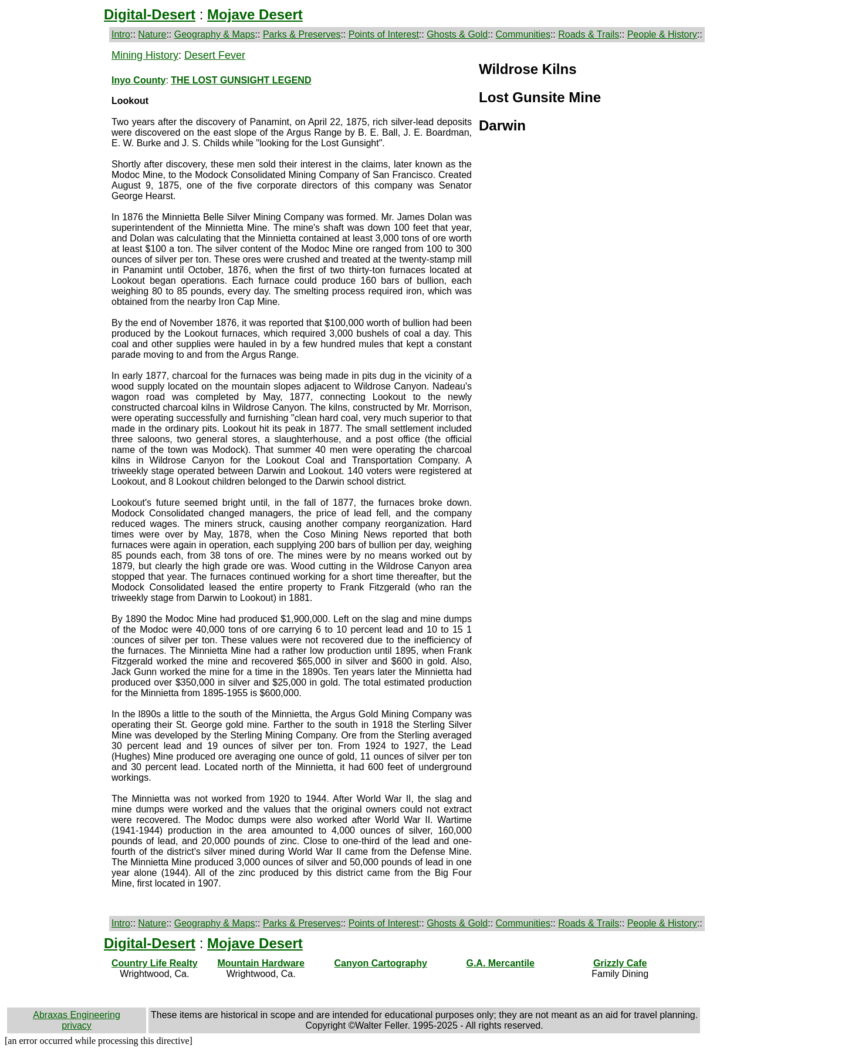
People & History (662, 34)
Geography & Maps (214, 34)
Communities (523, 34)
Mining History (144, 55)
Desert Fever (214, 55)
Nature (152, 34)
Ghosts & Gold (457, 34)
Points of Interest (384, 34)
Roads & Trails (588, 34)
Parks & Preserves (301, 34)
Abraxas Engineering (76, 1015)
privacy (77, 1025)
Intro (120, 34)
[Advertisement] (56, 225)
